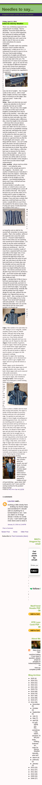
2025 (33, 678)
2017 (33, 695)
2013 (33, 767)
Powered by (34, 589)
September (36, 712)
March (35, 757)
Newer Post (6, 532)
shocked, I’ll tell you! (36, 736)
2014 (33, 702)
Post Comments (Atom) (20, 536)
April (34, 720)
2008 (33, 778)
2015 (33, 700)
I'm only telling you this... (35, 725)
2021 (33, 687)
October (35, 708)
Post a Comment (8, 528)
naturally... (35, 753)
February (36, 760)
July (34, 716)
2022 (33, 685)
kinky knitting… (36, 740)
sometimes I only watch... (36, 731)
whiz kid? (35, 755)
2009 (33, 776)
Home (15, 532)
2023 (33, 683)
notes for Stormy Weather (36, 749)
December (36, 704)
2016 (33, 698)
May (34, 718)
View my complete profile (34, 668)
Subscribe (34, 571)
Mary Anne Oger (36, 651)
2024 (33, 680)
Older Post (24, 532)
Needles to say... (17, 9)
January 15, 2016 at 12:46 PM (17, 524)
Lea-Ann (11, 501)
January (35, 764)
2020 (33, 689)
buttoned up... (35, 744)
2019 (33, 691)
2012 (33, 770)
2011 (33, 772)
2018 (33, 693)
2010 (33, 774)
